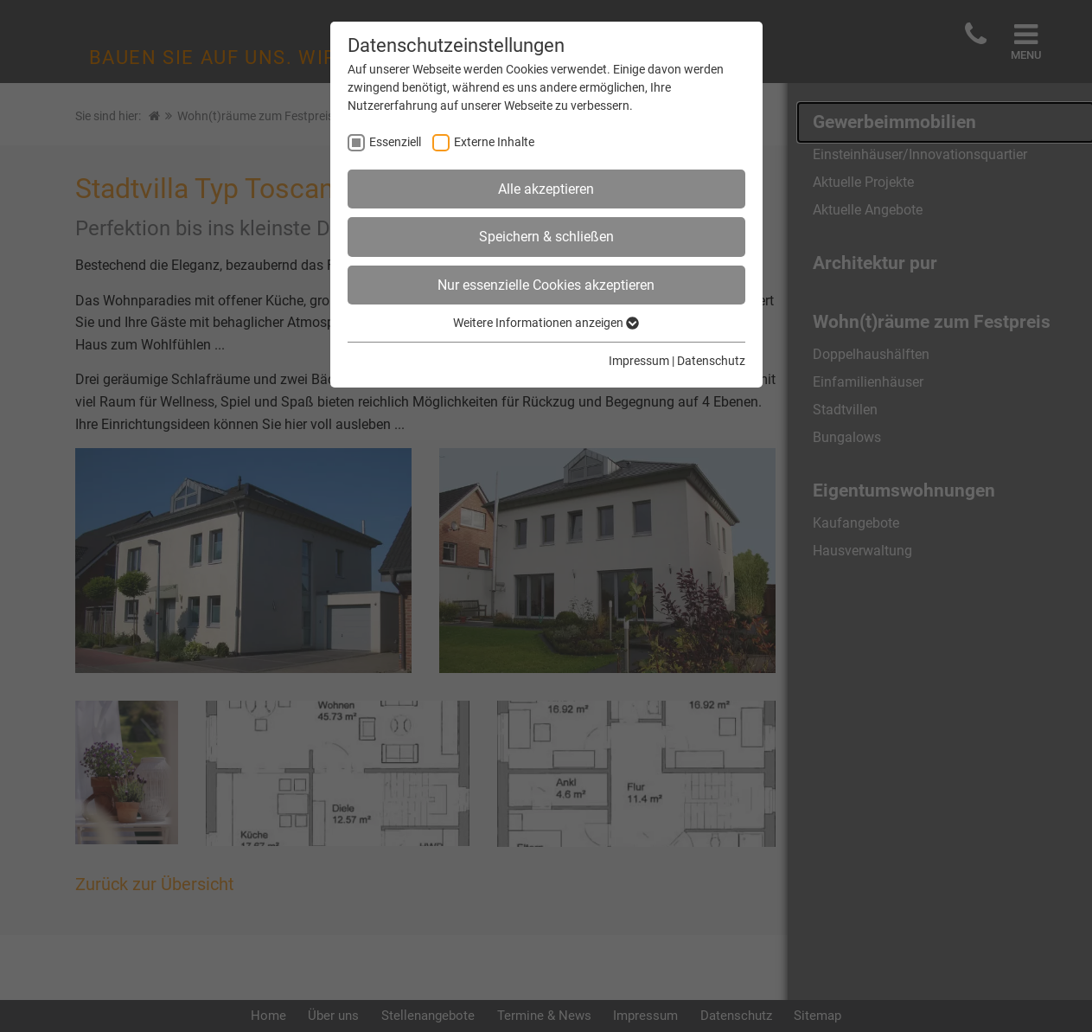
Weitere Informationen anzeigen (546, 323)
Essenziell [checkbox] (395, 142)
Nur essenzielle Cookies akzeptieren (546, 285)
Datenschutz (711, 361)
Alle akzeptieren (546, 189)
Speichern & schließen (546, 236)
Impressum (639, 361)
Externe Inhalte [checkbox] (494, 142)
